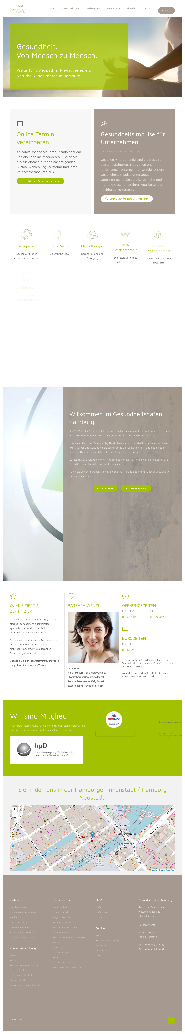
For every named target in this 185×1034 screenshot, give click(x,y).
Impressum (102, 950)
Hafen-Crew (94, 8)
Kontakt (166, 10)
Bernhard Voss (18, 907)
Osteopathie (60, 907)
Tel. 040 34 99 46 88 (136, 488)
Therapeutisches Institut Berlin (27, 985)
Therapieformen (71, 8)
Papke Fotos (17, 917)
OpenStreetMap (167, 870)
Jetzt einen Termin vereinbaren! (40, 181)
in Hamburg (170, 735)
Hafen (52, 8)
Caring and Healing (21, 980)
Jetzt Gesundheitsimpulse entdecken (126, 198)
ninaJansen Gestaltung (23, 912)
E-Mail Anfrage (105, 488)
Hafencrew (102, 912)
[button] (92, 834)
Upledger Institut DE (21, 975)
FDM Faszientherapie (64, 922)
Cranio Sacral (60, 912)
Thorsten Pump (19, 922)
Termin (147, 8)
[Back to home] (22, 8)
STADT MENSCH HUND (23, 932)
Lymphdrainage (62, 932)
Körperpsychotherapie (65, 927)
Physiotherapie (61, 917)
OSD (12, 955)
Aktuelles (131, 8)
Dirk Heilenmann (19, 927)
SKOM (13, 960)
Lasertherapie (61, 952)
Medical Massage (62, 947)
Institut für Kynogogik (22, 937)
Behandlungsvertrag (107, 940)
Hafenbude (113, 8)
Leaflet (154, 870)
